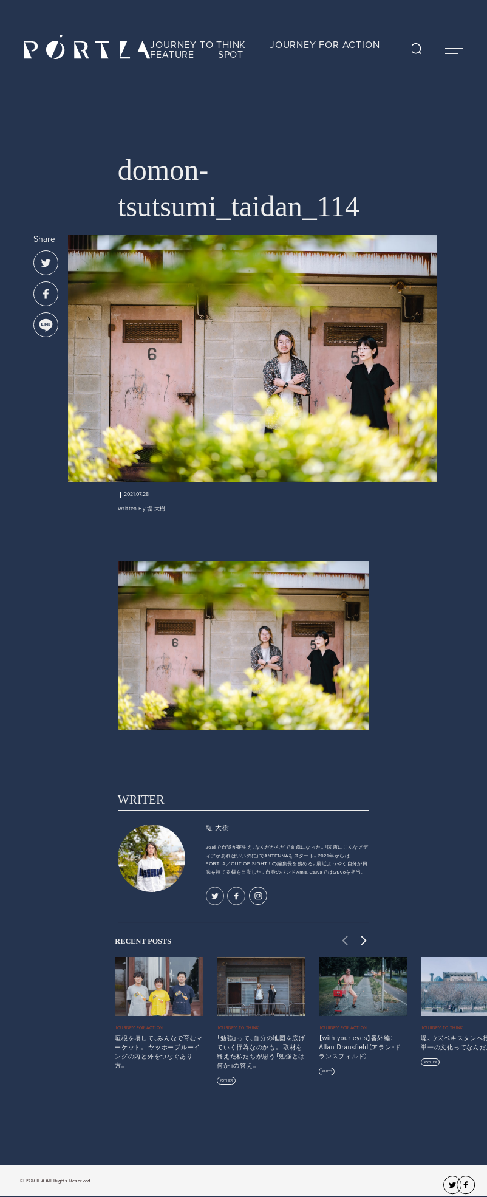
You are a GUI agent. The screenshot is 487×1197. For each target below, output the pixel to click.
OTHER (227, 1081)
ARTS (328, 1071)
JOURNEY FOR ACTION (325, 45)
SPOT (231, 55)
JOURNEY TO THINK (198, 45)
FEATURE (172, 55)
